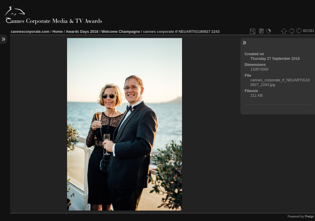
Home (58, 31)
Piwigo (309, 216)
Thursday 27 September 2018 (275, 58)
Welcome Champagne (120, 31)
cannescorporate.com (30, 31)
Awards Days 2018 (82, 31)
